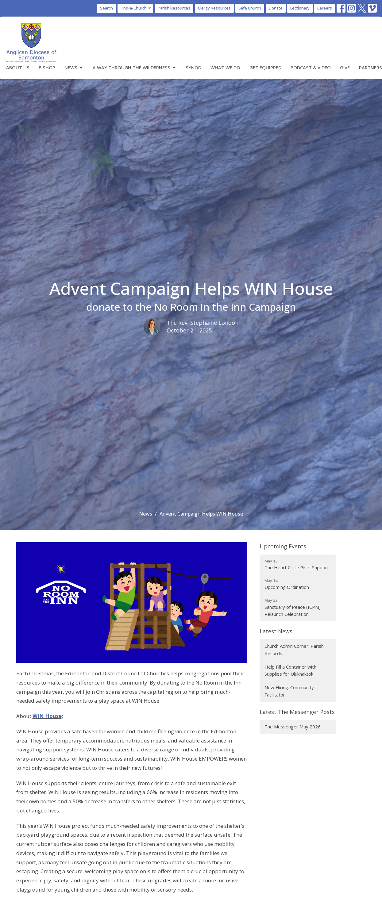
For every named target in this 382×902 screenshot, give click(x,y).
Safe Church (249, 8)
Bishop (47, 67)
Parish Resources (174, 8)
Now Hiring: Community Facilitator (289, 690)
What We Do (225, 67)
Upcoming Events (283, 546)
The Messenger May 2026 (292, 727)
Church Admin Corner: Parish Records (294, 649)
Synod (193, 67)
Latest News (276, 631)
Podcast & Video (311, 67)
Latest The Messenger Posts (297, 712)
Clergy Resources (214, 8)
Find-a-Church (136, 8)
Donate (276, 8)
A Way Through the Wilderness (134, 67)
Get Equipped (265, 67)
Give (345, 67)
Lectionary (300, 8)
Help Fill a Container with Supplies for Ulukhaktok (290, 670)
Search (106, 8)
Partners (370, 67)
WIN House (47, 716)
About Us (17, 67)
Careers (324, 8)
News (73, 67)
